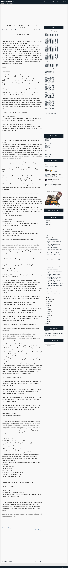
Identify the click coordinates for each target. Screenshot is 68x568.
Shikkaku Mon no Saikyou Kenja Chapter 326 (53, 294)
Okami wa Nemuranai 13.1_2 (53, 252)
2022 (47, 228)
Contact (54, 567)
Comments (48, 345)
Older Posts (38, 561)
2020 (47, 232)
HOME (46, 1)
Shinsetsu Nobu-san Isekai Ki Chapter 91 (54, 250)
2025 (47, 222)
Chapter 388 (47, 147)
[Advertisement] (34, 14)
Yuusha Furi (51, 335)
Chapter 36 (47, 139)
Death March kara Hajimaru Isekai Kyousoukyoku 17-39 (54, 289)
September (49, 299)
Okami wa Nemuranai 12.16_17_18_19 (55, 283)
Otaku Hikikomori (50, 169)
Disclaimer (65, 567)
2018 (47, 317)
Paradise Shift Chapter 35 (49, 181)
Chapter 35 (47, 140)
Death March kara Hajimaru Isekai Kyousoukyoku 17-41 (54, 263)
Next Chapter (39, 530)
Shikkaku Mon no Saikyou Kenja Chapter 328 (53, 266)
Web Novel (17, 30)
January (49, 315)
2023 (47, 226)
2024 (47, 224)
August (48, 301)
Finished (58, 1)
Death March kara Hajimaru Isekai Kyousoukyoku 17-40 (54, 278)
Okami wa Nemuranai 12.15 (53, 291)
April (48, 309)
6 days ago (55, 186)
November (49, 237)
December (49, 235)
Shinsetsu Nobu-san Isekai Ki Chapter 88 (54, 286)
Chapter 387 (47, 146)
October (49, 297)
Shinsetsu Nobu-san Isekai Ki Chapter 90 (22, 27)
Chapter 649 (47, 150)
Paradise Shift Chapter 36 (49, 166)
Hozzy (48, 179)
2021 (47, 230)
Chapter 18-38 (48, 142)
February (49, 313)
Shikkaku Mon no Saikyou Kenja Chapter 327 (53, 275)
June (48, 305)
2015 (47, 323)
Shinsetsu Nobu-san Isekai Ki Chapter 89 (54, 272)
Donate (64, 1)
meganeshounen (50, 163)
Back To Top (3, 567)
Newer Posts (7, 561)
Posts (47, 343)
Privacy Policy (59, 567)
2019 (47, 234)
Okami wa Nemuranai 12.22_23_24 (54, 257)
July (48, 303)
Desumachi (47, 330)
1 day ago (55, 166)
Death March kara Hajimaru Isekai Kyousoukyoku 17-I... (54, 281)
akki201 (48, 174)
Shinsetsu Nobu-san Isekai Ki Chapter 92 (54, 242)
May (48, 307)
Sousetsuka (7, 1)
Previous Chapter (7, 528)
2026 (47, 220)
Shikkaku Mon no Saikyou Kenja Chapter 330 (53, 245)
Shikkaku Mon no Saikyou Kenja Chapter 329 (53, 255)
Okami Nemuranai (50, 332)
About (51, 567)
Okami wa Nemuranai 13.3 (52, 247)
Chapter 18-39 (48, 143)
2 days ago (55, 171)
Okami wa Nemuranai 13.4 (52, 239)
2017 (47, 319)
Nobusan (12, 30)
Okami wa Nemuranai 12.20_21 (53, 269)
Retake (60, 332)
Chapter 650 (47, 150)
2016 (47, 321)
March (48, 311)
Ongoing (52, 1)
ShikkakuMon (48, 333)
